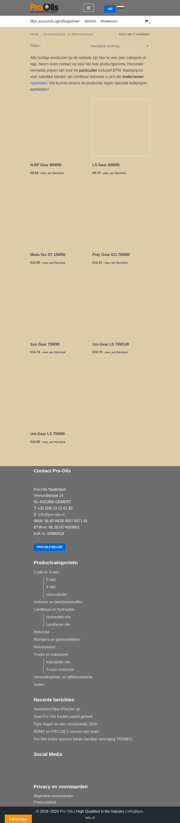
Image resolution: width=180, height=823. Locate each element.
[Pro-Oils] (44, 7)
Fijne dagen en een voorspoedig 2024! (66, 724)
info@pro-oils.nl (51, 514)
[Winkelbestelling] (118, 46)
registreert (38, 83)
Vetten (39, 685)
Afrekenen (109, 21)
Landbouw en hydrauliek (54, 609)
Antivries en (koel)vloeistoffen (58, 602)
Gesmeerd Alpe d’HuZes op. (57, 709)
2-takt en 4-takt (46, 572)
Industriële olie (58, 662)
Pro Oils (66, 811)
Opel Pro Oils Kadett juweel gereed (63, 717)
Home (34, 34)
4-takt (51, 587)
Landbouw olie (58, 624)
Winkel (90, 21)
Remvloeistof (44, 647)
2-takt (51, 580)
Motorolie (41, 632)
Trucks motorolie (60, 670)
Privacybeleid (45, 802)
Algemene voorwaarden (53, 796)
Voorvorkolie (56, 594)
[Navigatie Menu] (88, 8)
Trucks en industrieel (51, 655)
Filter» (35, 46)
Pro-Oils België (50, 547)
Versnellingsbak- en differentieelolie (63, 677)
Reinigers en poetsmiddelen (57, 639)
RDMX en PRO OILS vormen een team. (67, 732)
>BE (110, 9)
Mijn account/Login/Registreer (55, 21)
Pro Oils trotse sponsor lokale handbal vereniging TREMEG (83, 739)
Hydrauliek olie (58, 617)
